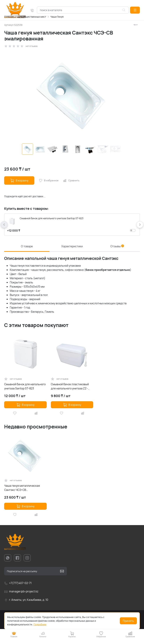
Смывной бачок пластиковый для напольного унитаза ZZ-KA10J (70, 386)
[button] (135, 10)
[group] (72, 95)
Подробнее (39, 624)
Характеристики (72, 246)
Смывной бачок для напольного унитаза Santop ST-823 (25, 386)
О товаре (27, 246)
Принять (128, 621)
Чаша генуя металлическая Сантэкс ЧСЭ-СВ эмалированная (22, 488)
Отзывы (117, 246)
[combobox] (83, 10)
